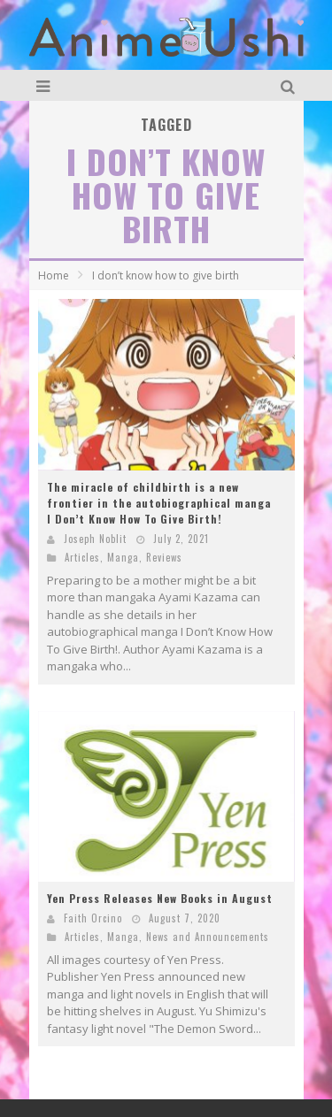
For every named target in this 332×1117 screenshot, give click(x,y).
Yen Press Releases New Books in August (160, 898)
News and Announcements (207, 937)
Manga (123, 557)
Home (53, 275)
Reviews (164, 557)
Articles (82, 557)
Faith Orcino (93, 918)
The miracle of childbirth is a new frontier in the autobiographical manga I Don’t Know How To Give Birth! (159, 502)
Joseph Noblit (95, 539)
